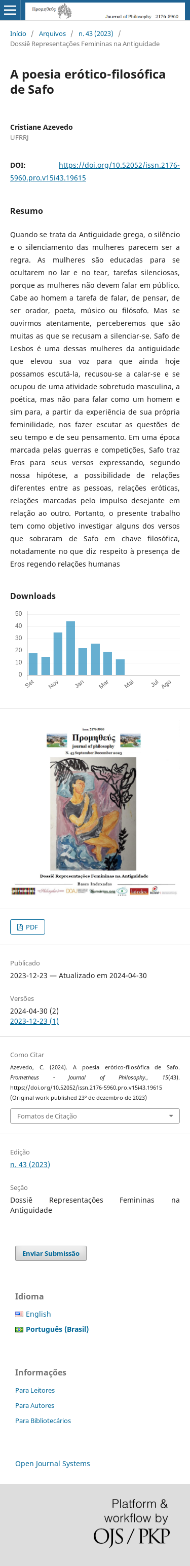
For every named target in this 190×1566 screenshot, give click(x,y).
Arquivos (52, 33)
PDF (31, 926)
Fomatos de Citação (47, 1116)
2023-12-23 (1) (34, 1021)
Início (18, 33)
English (38, 1314)
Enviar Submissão (51, 1253)
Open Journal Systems (52, 1463)
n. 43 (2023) (96, 33)
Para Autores (34, 1405)
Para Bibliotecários (43, 1420)
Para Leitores (35, 1390)
